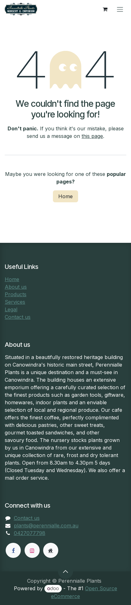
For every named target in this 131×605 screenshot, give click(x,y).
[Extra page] (50, 550)
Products (15, 294)
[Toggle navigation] (120, 9)
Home (65, 196)
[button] (65, 571)
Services (15, 302)
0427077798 (29, 533)
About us (16, 287)
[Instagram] (32, 550)
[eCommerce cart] (105, 9)
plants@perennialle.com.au (46, 525)
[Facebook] (13, 550)
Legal (11, 309)
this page (92, 136)
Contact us (18, 317)
